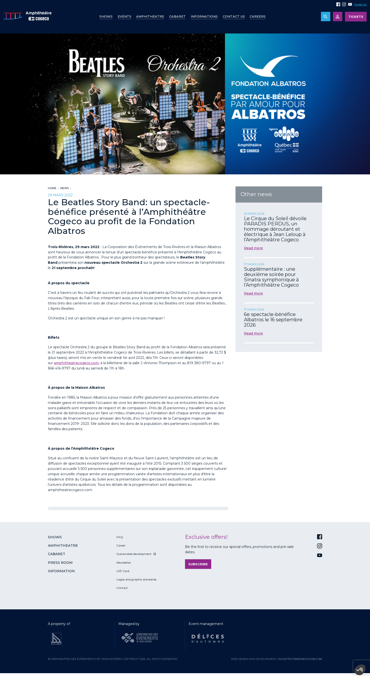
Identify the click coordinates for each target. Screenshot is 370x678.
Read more (253, 248)
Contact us (234, 16)
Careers (258, 16)
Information (61, 571)
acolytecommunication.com (300, 659)
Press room (60, 562)
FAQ (119, 537)
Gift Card (122, 571)
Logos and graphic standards (136, 579)
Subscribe (198, 564)
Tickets (355, 17)
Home (52, 188)
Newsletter (123, 562)
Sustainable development (134, 554)
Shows (106, 16)
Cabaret (177, 16)
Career (121, 545)
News (64, 188)
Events (124, 16)
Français (360, 4)
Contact (122, 588)
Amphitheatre (150, 16)
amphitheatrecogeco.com (76, 363)
